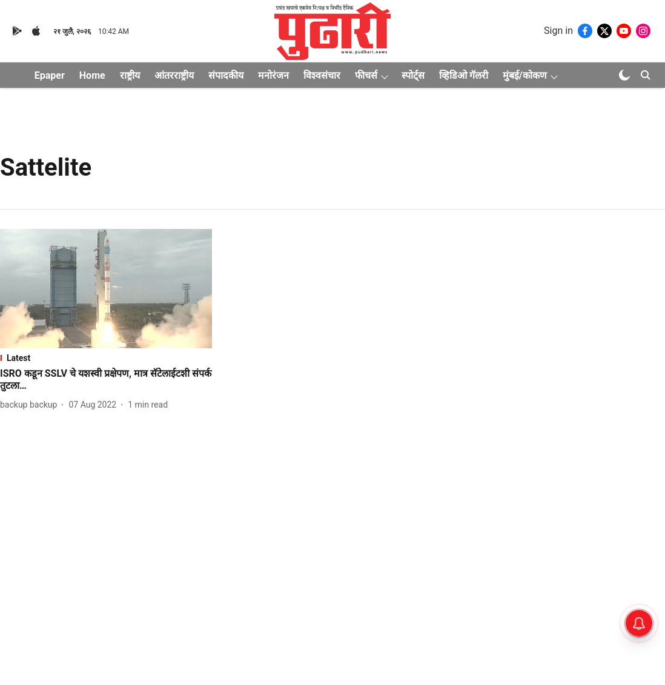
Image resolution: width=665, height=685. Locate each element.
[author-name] (31, 405)
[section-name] (106, 358)
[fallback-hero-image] (106, 288)
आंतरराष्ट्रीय (174, 75)
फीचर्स (366, 75)
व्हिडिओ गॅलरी (463, 75)
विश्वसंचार (321, 75)
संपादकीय (225, 75)
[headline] (106, 380)
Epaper (50, 75)
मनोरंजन (273, 75)
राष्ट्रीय (130, 75)
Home (92, 75)
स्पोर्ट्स (413, 75)
